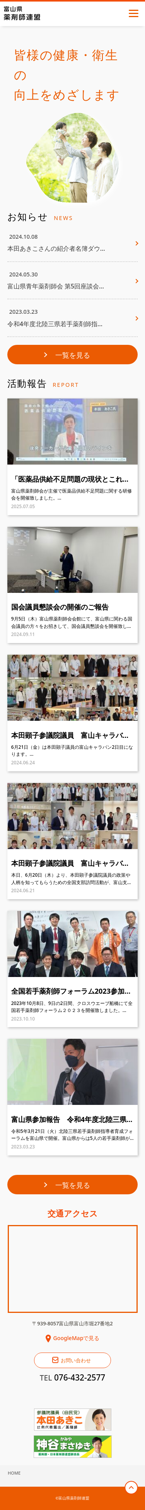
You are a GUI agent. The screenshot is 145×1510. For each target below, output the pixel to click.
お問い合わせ (76, 1360)
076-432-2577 (79, 1377)
